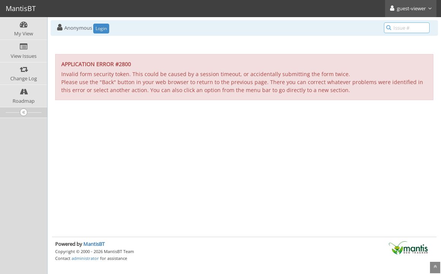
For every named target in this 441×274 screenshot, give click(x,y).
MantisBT (94, 244)
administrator (85, 258)
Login (101, 28)
